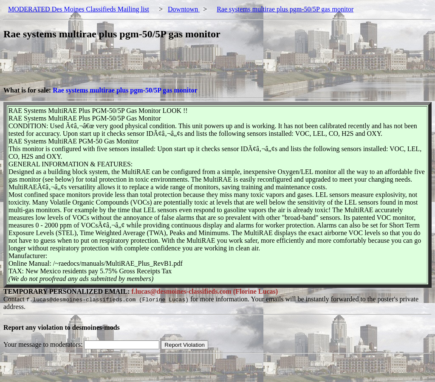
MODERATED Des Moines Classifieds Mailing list (78, 9)
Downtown (184, 9)
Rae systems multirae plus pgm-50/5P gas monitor (285, 9)
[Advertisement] (158, 67)
